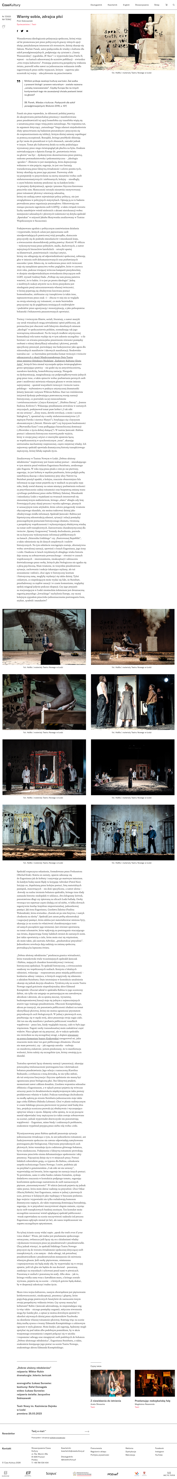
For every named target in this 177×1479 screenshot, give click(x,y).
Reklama (129, 1448)
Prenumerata (96, 1448)
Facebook (159, 1448)
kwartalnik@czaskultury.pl (72, 1451)
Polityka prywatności (100, 1455)
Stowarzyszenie (142, 5)
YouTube (158, 1455)
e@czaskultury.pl (68, 1459)
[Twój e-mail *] (58, 1431)
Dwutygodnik (96, 5)
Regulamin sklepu (98, 1451)
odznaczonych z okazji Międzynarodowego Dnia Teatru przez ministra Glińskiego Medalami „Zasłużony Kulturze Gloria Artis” (49, 361)
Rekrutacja (130, 1455)
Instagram (159, 1451)
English (126, 5)
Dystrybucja (131, 1451)
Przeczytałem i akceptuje (48, 1437)
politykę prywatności (57, 1438)
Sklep (156, 5)
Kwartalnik (112, 5)
